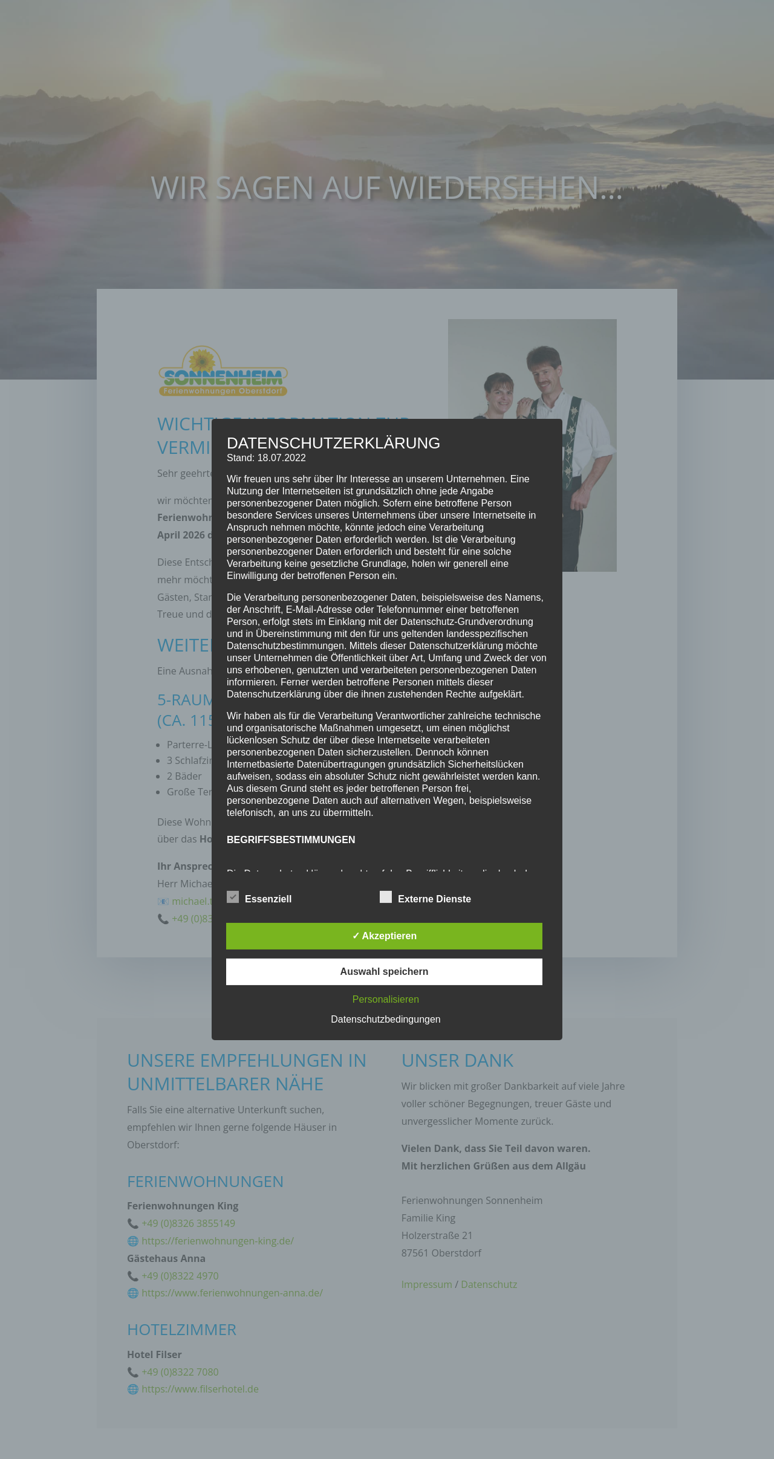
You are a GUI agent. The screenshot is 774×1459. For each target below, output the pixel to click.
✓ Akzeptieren (384, 936)
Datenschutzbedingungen (385, 1019)
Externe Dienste (425, 897)
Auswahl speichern (384, 971)
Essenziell (259, 897)
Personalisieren (386, 999)
